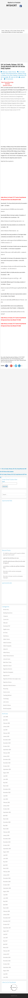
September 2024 (7, 749)
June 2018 (5, 898)
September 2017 (7, 927)
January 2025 (6, 736)
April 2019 (5, 865)
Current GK (5, 619)
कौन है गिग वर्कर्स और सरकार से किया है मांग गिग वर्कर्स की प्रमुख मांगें (14, 562)
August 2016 (6, 970)
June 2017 (5, 937)
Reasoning (5, 688)
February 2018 (6, 911)
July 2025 (5, 729)
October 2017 (6, 924)
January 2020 (6, 835)
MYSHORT (11, 5)
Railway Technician (18, 75)
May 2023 (5, 782)
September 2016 (7, 967)
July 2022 (5, 795)
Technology (6, 698)
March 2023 (5, 786)
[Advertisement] (17, 18)
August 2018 (6, 891)
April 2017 (5, 944)
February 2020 (6, 832)
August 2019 (6, 852)
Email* (9, 482)
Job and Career (6, 659)
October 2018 (6, 885)
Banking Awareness (7, 613)
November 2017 (6, 921)
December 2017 (6, 918)
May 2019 (5, 861)
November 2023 (6, 763)
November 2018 (6, 881)
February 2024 (6, 753)
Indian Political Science (8, 655)
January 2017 (6, 954)
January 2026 (6, 726)
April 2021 (5, 815)
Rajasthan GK (6, 675)
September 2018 (7, 888)
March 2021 (5, 819)
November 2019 (6, 842)
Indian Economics (7, 642)
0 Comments (9, 79)
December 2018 (6, 878)
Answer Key (6, 609)
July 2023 (5, 776)
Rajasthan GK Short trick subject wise (12, 679)
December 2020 (6, 822)
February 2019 (6, 871)
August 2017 (6, 931)
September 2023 (7, 769)
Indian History (12, 72)
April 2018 (5, 904)
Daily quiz (7, 30)
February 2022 (6, 802)
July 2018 (5, 894)
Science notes (6, 692)
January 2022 (6, 805)
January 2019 (6, 875)
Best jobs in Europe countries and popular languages (13, 576)
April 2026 (5, 720)
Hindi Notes (6, 636)
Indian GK (5, 649)
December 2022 (6, 789)
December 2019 (6, 838)
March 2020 (5, 828)
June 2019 (5, 858)
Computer (5, 616)
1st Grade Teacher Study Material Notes (13, 72)
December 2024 (6, 739)
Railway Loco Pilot (7, 75)
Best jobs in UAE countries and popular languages (12, 572)
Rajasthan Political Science (9, 685)
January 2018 (6, 914)
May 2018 (5, 901)
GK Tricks (5, 632)
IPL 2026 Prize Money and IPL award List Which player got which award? (14, 554)
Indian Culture (6, 639)
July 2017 (5, 934)
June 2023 (5, 779)
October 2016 (6, 964)
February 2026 (6, 723)
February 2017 (6, 951)
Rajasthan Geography (8, 672)
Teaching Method (7, 695)
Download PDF (6, 626)
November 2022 (6, 792)
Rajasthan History (7, 682)
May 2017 (5, 941)
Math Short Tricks (7, 662)
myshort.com (14, 995)
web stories (6, 702)
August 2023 (6, 772)
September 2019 (7, 848)
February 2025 (6, 733)
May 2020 (5, 825)
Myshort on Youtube (14, 2)
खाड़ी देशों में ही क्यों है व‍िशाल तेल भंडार (11, 558)
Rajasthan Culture (7, 665)
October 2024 (6, 746)
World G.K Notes (7, 705)
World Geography (7, 708)
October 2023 (6, 766)
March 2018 (5, 908)
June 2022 (5, 799)
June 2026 (5, 716)
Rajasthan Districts (7, 669)
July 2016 (5, 974)
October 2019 (6, 845)
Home (2, 30)
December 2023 (6, 759)
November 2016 (6, 960)
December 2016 (6, 957)
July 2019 (5, 855)
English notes (6, 629)
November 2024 (6, 743)
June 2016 (5, 977)
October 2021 (6, 809)
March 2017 (5, 947)
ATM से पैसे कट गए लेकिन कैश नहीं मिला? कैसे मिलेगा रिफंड (14, 567)
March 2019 (5, 868)
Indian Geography (7, 646)
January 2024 (6, 756)
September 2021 (7, 812)
